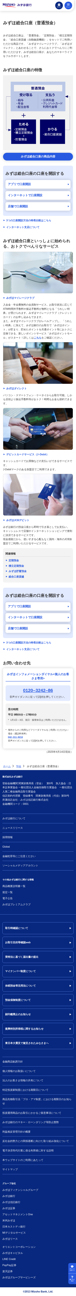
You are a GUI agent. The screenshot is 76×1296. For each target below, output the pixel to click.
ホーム (7, 766)
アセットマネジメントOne (17, 1214)
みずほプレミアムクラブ (16, 904)
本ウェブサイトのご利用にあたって (22, 1160)
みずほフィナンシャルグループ (20, 1190)
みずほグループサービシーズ (19, 1277)
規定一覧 (7, 892)
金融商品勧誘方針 (12, 1061)
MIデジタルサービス (14, 1232)
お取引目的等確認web (18, 942)
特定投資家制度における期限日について (25, 1090)
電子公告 (7, 898)
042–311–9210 (15, 737)
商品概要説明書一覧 (13, 886)
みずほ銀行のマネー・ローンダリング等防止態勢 (30, 1122)
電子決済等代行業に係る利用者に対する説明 (28, 1150)
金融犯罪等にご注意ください (19, 856)
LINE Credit (9, 1259)
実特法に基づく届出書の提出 (21, 957)
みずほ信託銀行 (11, 1202)
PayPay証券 (9, 1265)
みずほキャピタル (12, 1253)
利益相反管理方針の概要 (16, 1131)
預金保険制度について (18, 1000)
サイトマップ (10, 1169)
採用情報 (7, 837)
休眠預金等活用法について (20, 985)
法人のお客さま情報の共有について (22, 1080)
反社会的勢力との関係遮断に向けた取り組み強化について (35, 1141)
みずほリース (10, 1238)
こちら (37, 337)
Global (6, 846)
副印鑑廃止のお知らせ (18, 1014)
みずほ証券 (8, 1208)
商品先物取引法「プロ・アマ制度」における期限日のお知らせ (37, 1101)
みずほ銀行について (13, 818)
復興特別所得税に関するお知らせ (24, 1028)
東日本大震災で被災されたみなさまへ (27, 1043)
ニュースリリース (12, 828)
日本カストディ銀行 (13, 1226)
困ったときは (72, 1280)
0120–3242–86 (38, 690)
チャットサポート (72, 1269)
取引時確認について (16, 928)
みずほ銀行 (8, 1196)
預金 (18, 766)
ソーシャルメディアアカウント (20, 865)
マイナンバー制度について (20, 971)
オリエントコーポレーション (19, 1246)
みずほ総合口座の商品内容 (38, 156)
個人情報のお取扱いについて (19, 1071)
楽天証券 (7, 1271)
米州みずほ (8, 1220)
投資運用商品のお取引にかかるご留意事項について (31, 1113)
